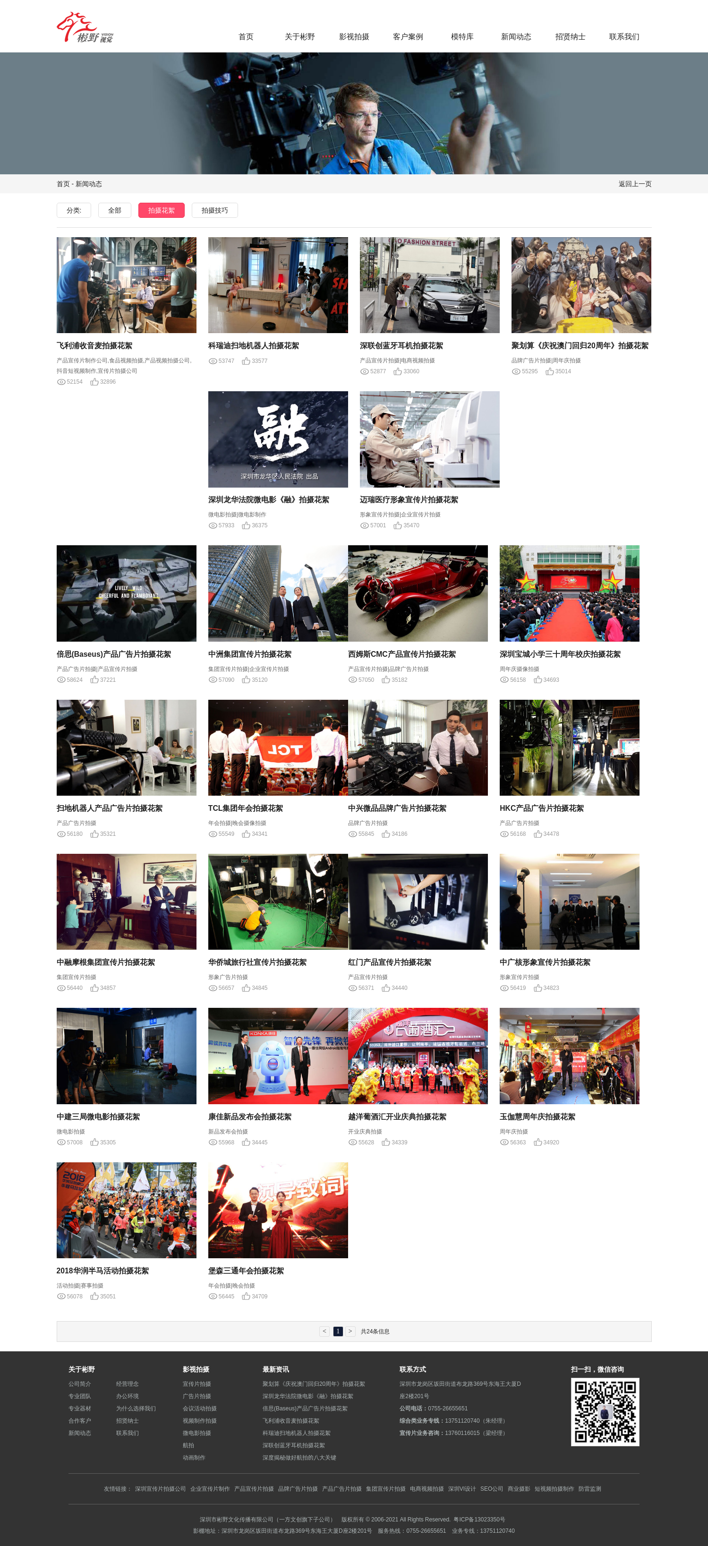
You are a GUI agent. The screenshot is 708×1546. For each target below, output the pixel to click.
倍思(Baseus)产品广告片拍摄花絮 (114, 654)
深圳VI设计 (462, 1489)
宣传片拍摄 (197, 1384)
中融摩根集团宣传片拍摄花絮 (106, 962)
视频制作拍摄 (200, 1421)
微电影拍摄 (197, 1433)
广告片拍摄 (197, 1396)
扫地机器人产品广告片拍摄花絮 (109, 808)
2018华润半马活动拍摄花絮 (103, 1270)
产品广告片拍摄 (342, 1489)
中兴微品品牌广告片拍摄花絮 (397, 808)
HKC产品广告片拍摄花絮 (542, 808)
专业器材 (79, 1408)
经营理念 (127, 1384)
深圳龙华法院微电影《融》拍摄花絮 (268, 499)
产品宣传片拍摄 (254, 1489)
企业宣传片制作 (210, 1489)
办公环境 (127, 1396)
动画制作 (194, 1457)
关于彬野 (300, 36)
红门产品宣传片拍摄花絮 (389, 962)
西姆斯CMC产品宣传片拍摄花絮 (402, 654)
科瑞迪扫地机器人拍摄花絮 (253, 345)
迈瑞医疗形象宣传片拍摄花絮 (409, 499)
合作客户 (79, 1421)
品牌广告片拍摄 (298, 1489)
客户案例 (408, 36)
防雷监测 (590, 1489)
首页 (246, 36)
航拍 (188, 1445)
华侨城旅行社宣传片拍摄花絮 (257, 962)
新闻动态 (516, 36)
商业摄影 (519, 1489)
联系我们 (624, 36)
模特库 (462, 36)
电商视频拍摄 (427, 1489)
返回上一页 (635, 184)
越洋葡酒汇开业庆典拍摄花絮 (397, 1116)
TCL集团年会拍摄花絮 (245, 808)
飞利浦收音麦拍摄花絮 (94, 345)
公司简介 (79, 1384)
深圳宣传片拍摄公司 (160, 1489)
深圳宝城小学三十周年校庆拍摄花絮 (560, 654)
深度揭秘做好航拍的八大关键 (299, 1457)
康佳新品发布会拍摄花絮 (249, 1116)
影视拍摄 (354, 36)
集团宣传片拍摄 (386, 1489)
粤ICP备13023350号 (479, 1519)
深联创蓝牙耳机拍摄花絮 (401, 345)
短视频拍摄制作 (554, 1489)
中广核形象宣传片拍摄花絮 (545, 962)
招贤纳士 (570, 36)
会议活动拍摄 (200, 1408)
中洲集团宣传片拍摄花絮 (249, 654)
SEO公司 (491, 1489)
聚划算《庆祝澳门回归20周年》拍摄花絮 (580, 345)
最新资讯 (276, 1369)
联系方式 (413, 1369)
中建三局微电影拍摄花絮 (98, 1116)
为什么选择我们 (136, 1408)
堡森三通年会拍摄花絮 (246, 1270)
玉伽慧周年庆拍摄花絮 (537, 1116)
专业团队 (79, 1396)
